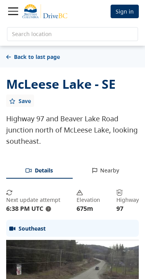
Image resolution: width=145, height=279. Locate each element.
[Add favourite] (20, 101)
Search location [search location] (32, 34)
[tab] (39, 171)
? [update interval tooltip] (48, 209)
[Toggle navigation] (13, 11)
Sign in (125, 11)
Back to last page (33, 56)
